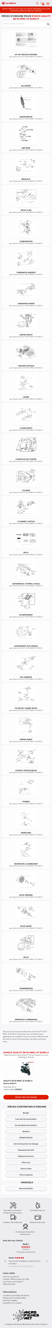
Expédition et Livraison (12, 1303)
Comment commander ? (13, 1282)
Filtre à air (26, 1162)
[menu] (47, 3)
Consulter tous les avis (26, 1252)
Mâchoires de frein (26, 1156)
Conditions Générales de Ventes (16, 1295)
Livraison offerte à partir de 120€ (16, 1279)
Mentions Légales (10, 1300)
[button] (26, 1068)
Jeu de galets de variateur (26, 1125)
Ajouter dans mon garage (26, 1097)
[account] (38, 3)
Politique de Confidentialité (14, 1298)
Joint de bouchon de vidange (26, 1144)
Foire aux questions (11, 1277)
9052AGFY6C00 (25, 1138)
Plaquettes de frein (26, 1150)
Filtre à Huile (26, 1169)
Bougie (26, 1113)
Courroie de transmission (26, 1119)
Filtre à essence (26, 1175)
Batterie (26, 1131)
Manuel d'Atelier (26, 1188)
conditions (38, 10)
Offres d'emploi (9, 1284)
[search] (48, 24)
